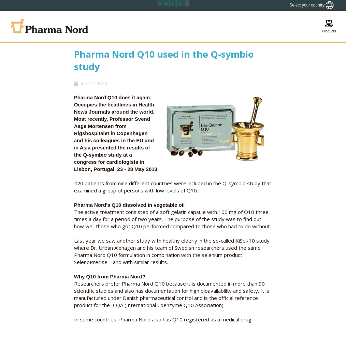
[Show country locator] (311, 5)
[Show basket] (329, 26)
